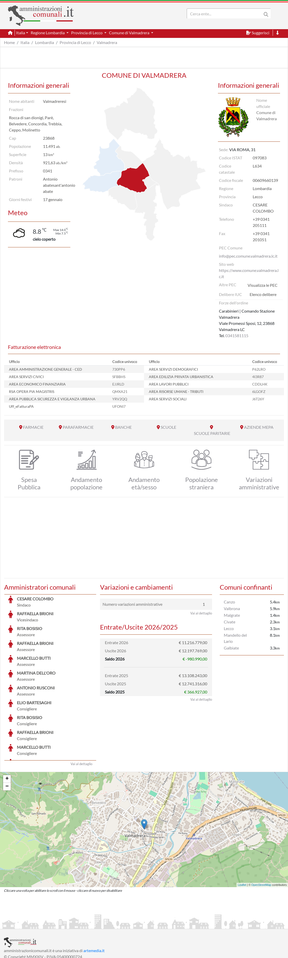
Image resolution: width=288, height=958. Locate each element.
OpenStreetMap (261, 846)
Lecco (229, 628)
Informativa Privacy (66, 924)
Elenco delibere (263, 294)
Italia (24, 42)
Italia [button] (20, 32)
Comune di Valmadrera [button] (129, 32)
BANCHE (123, 427)
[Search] (225, 13)
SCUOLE (168, 427)
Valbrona (232, 608)
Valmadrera (107, 42)
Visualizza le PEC (263, 285)
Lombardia (44, 42)
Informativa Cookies (105, 924)
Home (9, 42)
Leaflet (242, 846)
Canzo (229, 601)
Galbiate (231, 647)
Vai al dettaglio (81, 725)
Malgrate (232, 615)
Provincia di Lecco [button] (87, 32)
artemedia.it (94, 912)
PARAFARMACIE (78, 427)
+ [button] (7, 740)
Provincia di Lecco (75, 42)
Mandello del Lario (235, 638)
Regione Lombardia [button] (48, 32)
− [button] (7, 748)
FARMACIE (33, 427)
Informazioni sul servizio (25, 924)
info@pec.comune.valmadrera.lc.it (248, 256)
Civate (229, 621)
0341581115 (236, 335)
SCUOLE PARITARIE (212, 433)
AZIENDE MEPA (258, 427)
